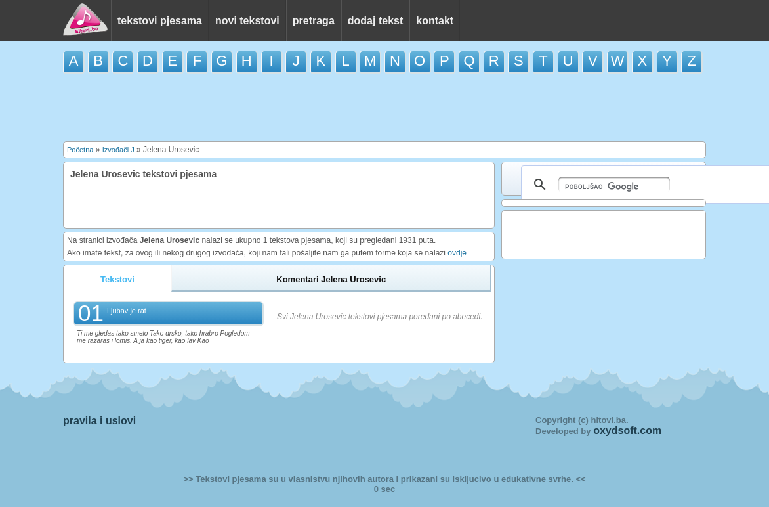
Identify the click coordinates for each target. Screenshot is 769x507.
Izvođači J (118, 150)
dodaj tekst (375, 20)
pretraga (314, 20)
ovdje (457, 252)
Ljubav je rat (126, 311)
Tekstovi (117, 279)
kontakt (434, 20)
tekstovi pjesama (159, 20)
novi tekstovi (247, 20)
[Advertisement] (384, 106)
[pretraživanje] (614, 184)
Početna (80, 150)
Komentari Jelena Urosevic (331, 279)
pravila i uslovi (99, 420)
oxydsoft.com (627, 430)
